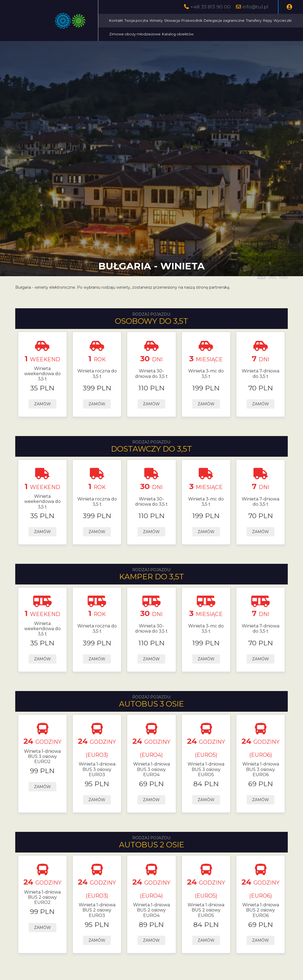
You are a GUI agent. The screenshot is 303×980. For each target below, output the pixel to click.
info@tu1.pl (255, 7)
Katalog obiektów (178, 34)
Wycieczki (283, 20)
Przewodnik (191, 20)
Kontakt (116, 20)
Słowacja (172, 20)
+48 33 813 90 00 (210, 7)
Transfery (254, 20)
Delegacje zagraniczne (224, 20)
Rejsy (267, 20)
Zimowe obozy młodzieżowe (135, 34)
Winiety (156, 20)
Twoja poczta (136, 20)
